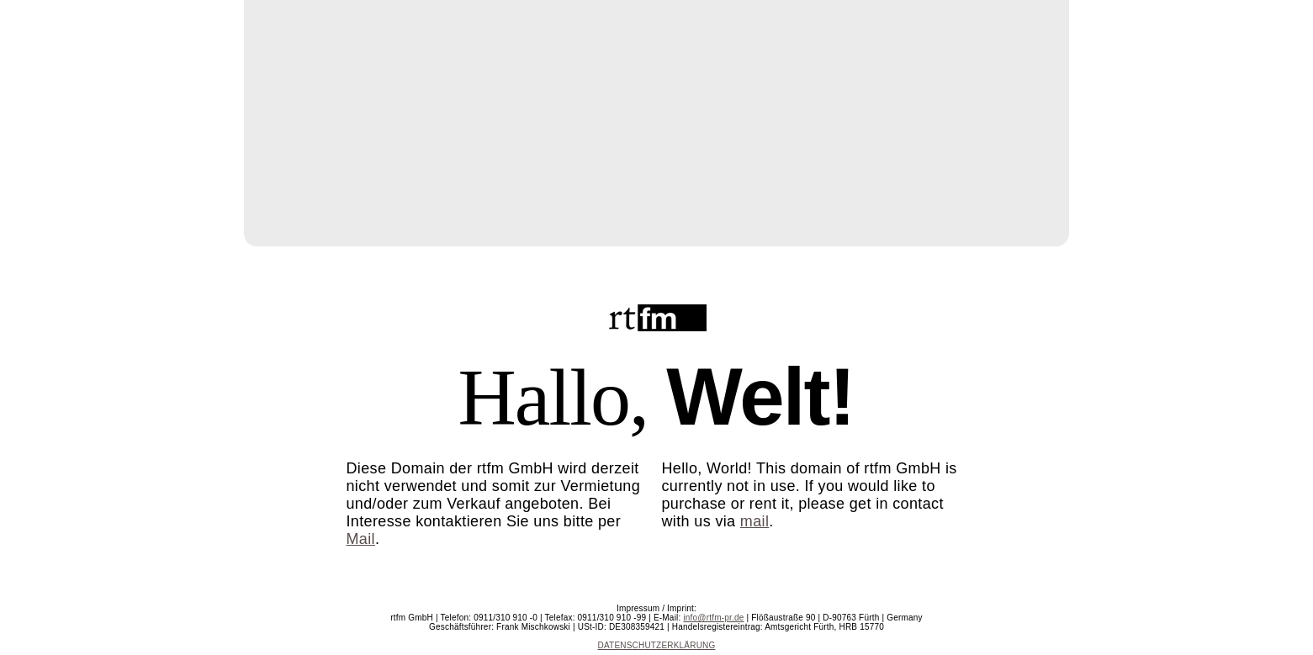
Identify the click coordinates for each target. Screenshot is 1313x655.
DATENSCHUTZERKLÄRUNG (657, 645)
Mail (361, 539)
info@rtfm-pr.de (713, 617)
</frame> (657, 121)
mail (754, 521)
